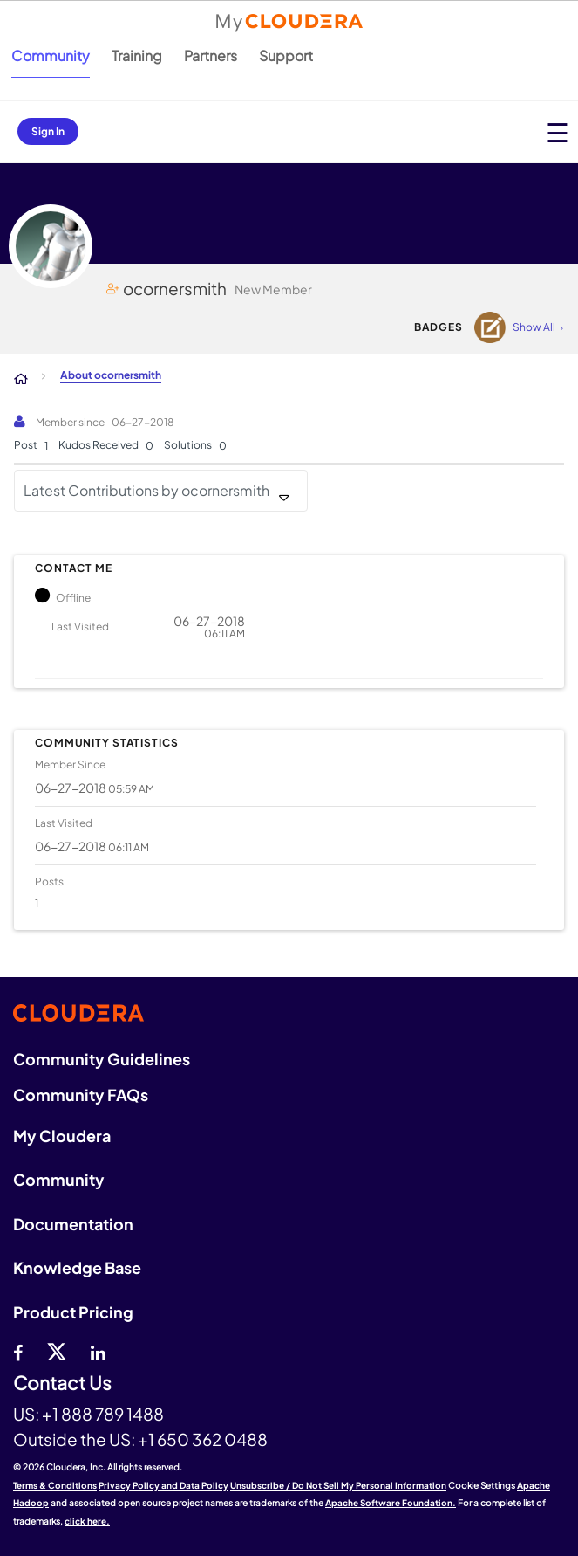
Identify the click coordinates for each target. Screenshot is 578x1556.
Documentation (73, 1224)
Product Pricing (73, 1312)
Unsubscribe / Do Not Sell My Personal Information (338, 1485)
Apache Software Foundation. (390, 1502)
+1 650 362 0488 (203, 1439)
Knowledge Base (77, 1267)
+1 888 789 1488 (103, 1413)
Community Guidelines (101, 1059)
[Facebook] (18, 1351)
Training (137, 55)
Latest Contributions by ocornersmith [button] (146, 490)
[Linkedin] (98, 1351)
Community (50, 55)
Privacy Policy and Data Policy (163, 1485)
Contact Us (62, 1384)
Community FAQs (80, 1094)
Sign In (48, 131)
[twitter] (57, 1351)
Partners (210, 55)
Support (286, 55)
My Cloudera (62, 1136)
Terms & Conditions (55, 1485)
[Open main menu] (557, 132)
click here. (87, 1521)
